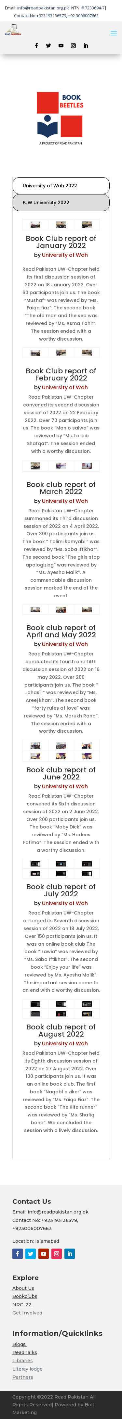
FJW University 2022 (46, 202)
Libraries (22, 1360)
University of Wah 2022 (50, 185)
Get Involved (27, 1313)
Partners (22, 1377)
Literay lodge (28, 1369)
